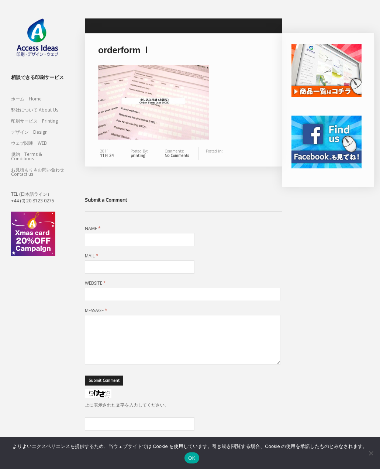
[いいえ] (370, 453)
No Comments (177, 155)
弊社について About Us (37, 110)
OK (191, 458)
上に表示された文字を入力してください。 (127, 414)
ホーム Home (26, 99)
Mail (92, 256)
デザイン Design (29, 132)
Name (93, 228)
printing (138, 155)
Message (96, 310)
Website (95, 283)
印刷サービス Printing (34, 121)
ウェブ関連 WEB (29, 143)
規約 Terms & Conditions (26, 156)
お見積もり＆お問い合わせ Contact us (37, 172)
